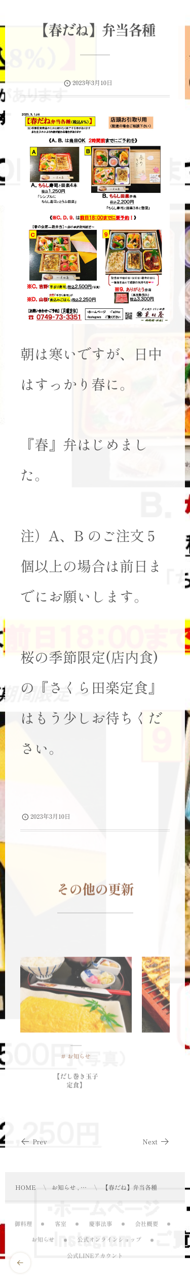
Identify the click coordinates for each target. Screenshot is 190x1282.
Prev (33, 1141)
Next (156, 1141)
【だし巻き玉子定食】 (76, 1083)
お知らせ (79, 1059)
